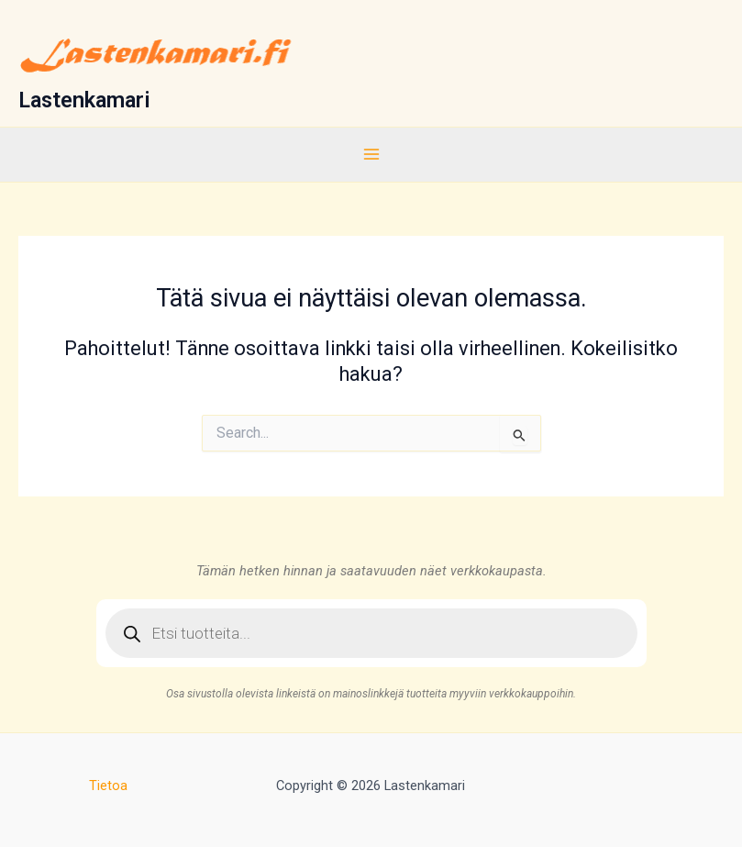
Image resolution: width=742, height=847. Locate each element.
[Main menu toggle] (370, 154)
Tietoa (108, 785)
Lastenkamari (84, 100)
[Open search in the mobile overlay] (371, 633)
